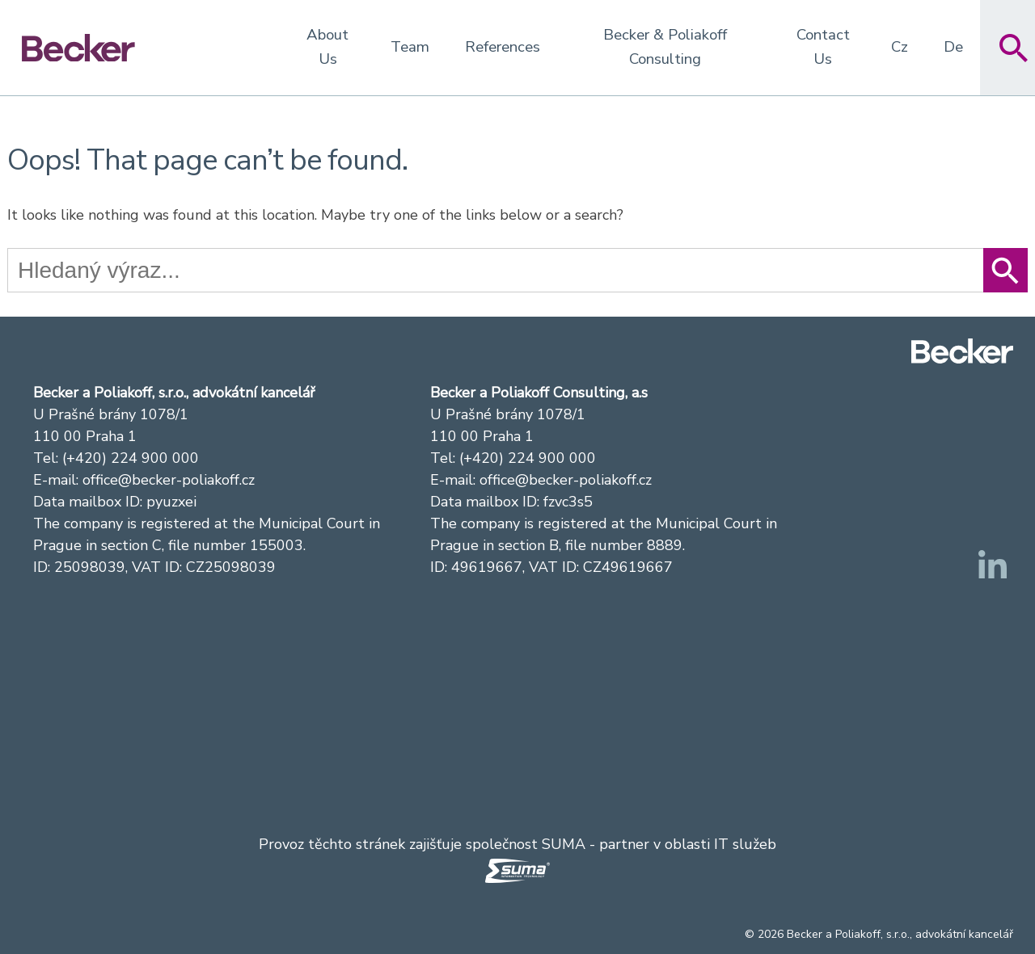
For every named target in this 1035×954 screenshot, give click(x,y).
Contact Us (823, 46)
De (953, 46)
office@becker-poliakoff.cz (168, 480)
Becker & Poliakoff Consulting (665, 46)
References (502, 46)
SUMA (563, 844)
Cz (899, 46)
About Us (327, 46)
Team (410, 46)
